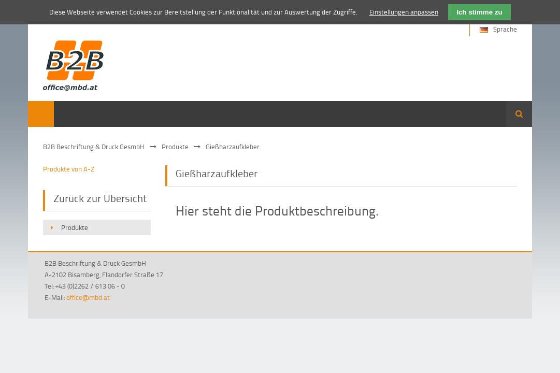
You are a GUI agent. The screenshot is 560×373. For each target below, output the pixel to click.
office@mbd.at (88, 297)
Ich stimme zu (479, 12)
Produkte (175, 146)
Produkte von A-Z (68, 169)
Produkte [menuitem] (74, 227)
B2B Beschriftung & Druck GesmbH (94, 146)
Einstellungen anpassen (403, 12)
